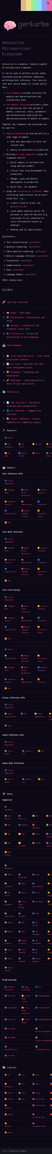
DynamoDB (8, 904)
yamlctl (10, 1093)
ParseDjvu (11, 1019)
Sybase (10, 922)
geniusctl (8, 1086)
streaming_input (38, 1117)
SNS (50, 825)
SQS (9, 834)
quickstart (35, 242)
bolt (23, 1084)
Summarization (26, 504)
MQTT (9, 843)
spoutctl (8, 1108)
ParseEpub (11, 1028)
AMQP (23, 834)
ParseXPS (11, 1055)
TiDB (37, 913)
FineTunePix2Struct (42, 1049)
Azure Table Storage (22, 904)
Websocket (36, 828)
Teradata (21, 916)
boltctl (10, 1099)
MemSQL (10, 931)
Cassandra (8, 886)
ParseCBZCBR (12, 1008)
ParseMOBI (11, 1037)
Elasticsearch (37, 886)
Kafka (37, 834)
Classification (10, 513)
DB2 (22, 922)
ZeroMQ (37, 843)
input (37, 1084)
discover (8, 1126)
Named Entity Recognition (25, 492)
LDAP (23, 931)
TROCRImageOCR (43, 996)
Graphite (8, 943)
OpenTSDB (21, 961)
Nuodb (10, 958)
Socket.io (22, 819)
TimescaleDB (9, 916)
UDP (9, 825)
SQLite (23, 892)
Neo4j (37, 892)
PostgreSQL (22, 877)
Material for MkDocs (18, 1151)
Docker (37, 453)
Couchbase (39, 901)
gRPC (37, 816)
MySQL (37, 874)
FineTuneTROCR (43, 1008)
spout (23, 1093)
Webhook (24, 825)
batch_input (40, 1099)
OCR (25, 714)
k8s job (38, 444)
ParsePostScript (11, 1049)
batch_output (40, 1105)
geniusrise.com (18, 206)
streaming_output (39, 1126)
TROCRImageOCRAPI (45, 1019)
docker (10, 1132)
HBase (10, 874)
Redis (23, 883)
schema (10, 1114)
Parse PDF (11, 996)
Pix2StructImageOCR (42, 1031)
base (23, 1099)
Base (9, 522)
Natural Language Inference (25, 513)
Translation (42, 504)
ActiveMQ (21, 846)
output (37, 1093)
